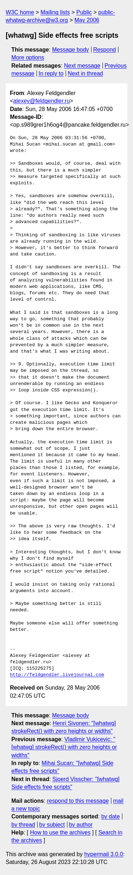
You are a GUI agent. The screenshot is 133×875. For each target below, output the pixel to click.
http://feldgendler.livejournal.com (57, 675)
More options (27, 57)
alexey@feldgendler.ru (41, 101)
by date (110, 816)
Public (84, 12)
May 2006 (86, 20)
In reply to (51, 73)
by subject (52, 825)
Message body (70, 50)
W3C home (20, 12)
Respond (104, 50)
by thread (23, 825)
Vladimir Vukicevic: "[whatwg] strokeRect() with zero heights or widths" (64, 747)
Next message (82, 66)
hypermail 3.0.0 (103, 854)
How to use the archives (60, 832)
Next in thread (85, 73)
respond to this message (78, 801)
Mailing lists (55, 12)
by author (81, 825)
